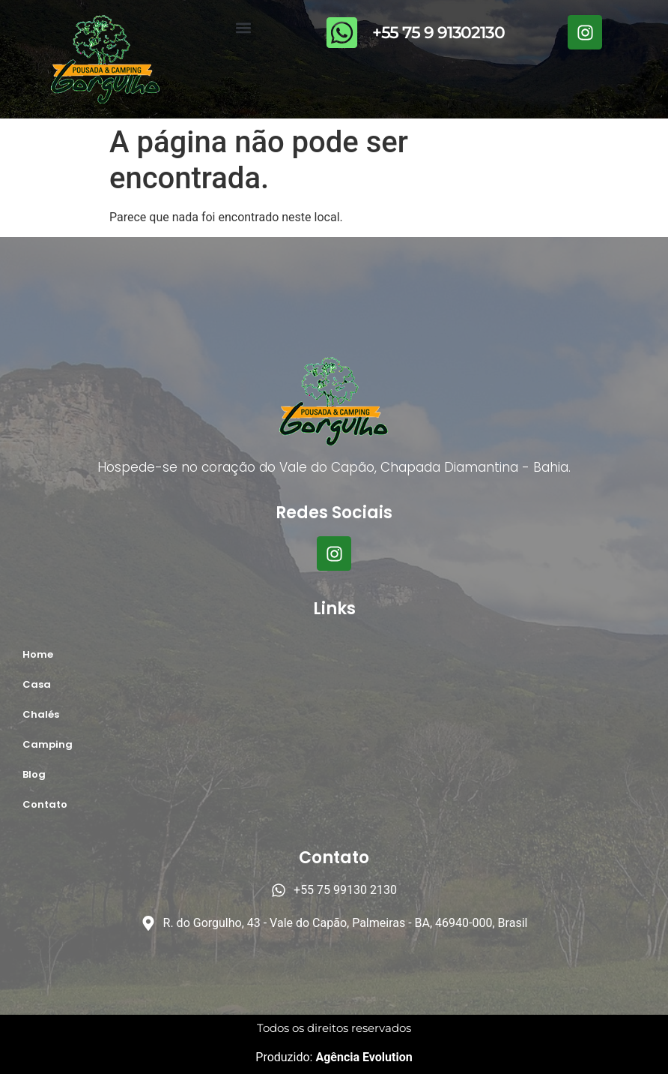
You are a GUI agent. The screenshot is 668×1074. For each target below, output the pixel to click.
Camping (47, 744)
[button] (243, 27)
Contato (44, 804)
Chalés (40, 714)
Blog (34, 774)
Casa (36, 684)
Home (37, 654)
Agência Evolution (362, 1057)
